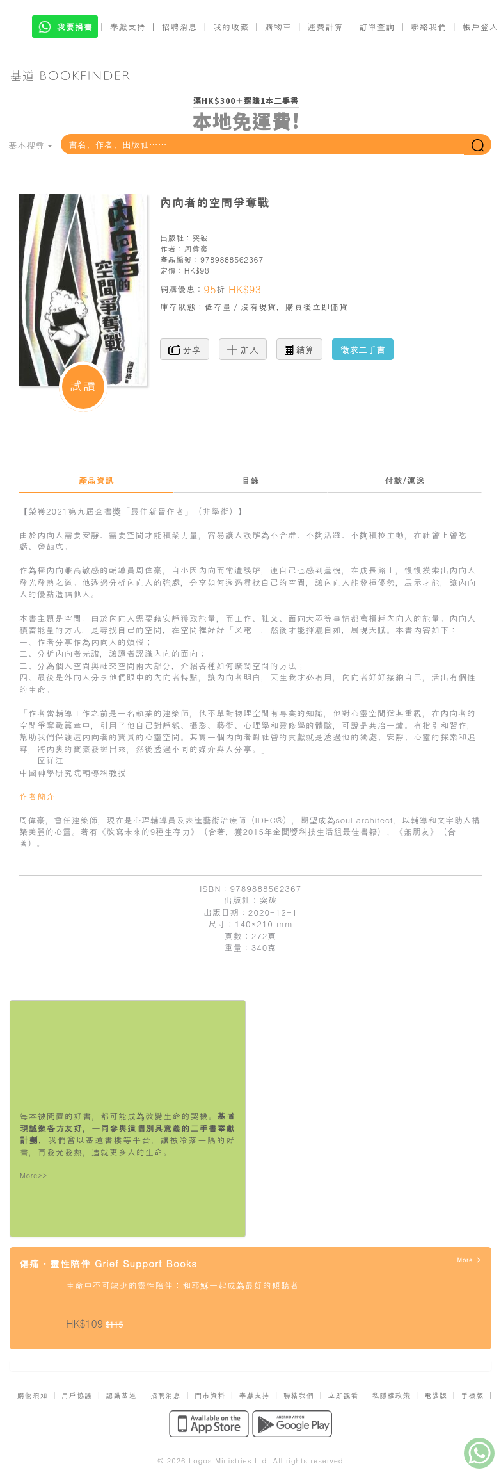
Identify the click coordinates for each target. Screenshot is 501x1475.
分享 (184, 349)
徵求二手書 (362, 349)
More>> (33, 1175)
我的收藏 (231, 27)
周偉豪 (196, 248)
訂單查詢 (377, 27)
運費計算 (326, 27)
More (469, 1260)
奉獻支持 (128, 27)
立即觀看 (343, 1395)
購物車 (278, 27)
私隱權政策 (391, 1395)
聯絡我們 (429, 27)
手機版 (472, 1395)
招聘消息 (180, 27)
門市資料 (210, 1395)
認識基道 (121, 1395)
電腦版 (435, 1395)
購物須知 (32, 1395)
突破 (200, 237)
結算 (299, 349)
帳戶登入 (480, 27)
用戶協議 (76, 1395)
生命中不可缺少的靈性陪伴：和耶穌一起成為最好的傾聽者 (182, 1285)
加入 (242, 349)
